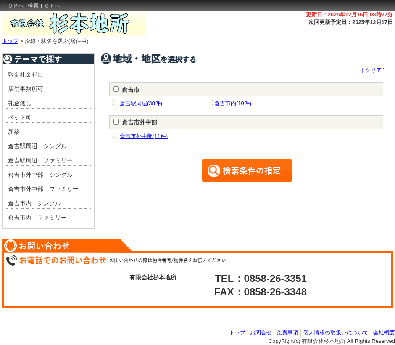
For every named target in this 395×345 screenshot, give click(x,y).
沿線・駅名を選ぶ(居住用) (57, 41)
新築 (14, 131)
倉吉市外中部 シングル (40, 174)
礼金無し (20, 103)
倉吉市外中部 (139, 122)
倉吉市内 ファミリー (37, 217)
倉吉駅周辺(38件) (141, 103)
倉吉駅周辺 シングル (37, 146)
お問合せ (261, 332)
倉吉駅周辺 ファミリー (40, 160)
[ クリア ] (373, 70)
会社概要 (384, 332)
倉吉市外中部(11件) (144, 136)
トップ (10, 41)
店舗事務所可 (25, 88)
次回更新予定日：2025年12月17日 (350, 22)
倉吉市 (131, 89)
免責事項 (287, 332)
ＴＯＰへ (13, 6)
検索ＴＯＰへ (44, 6)
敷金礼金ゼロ (25, 74)
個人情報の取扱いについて (336, 332)
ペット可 (20, 117)
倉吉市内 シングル (34, 203)
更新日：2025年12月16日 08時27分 (349, 14)
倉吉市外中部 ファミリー (43, 189)
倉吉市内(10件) (232, 103)
